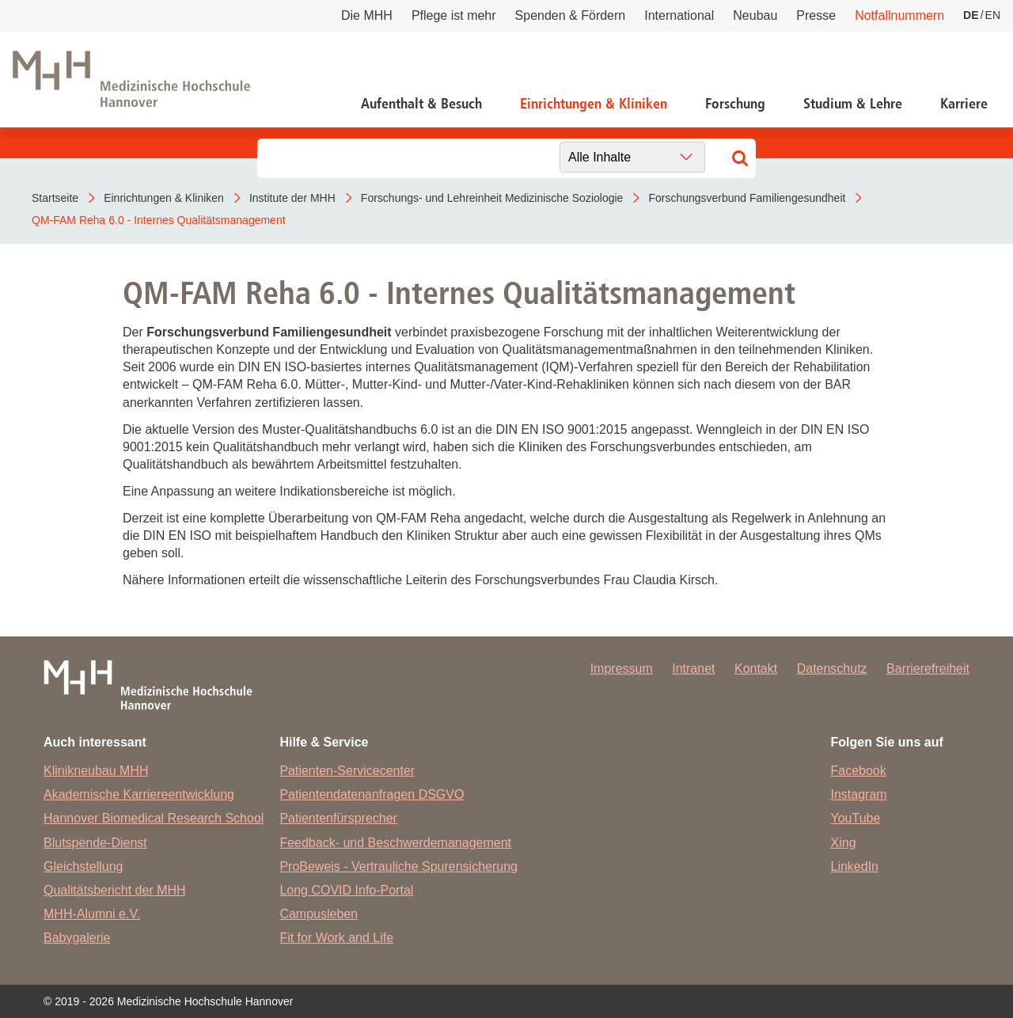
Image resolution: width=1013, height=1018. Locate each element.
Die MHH (367, 15)
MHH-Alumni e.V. (92, 914)
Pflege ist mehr (454, 15)
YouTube (856, 818)
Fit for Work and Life (336, 937)
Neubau (755, 15)
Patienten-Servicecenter (347, 770)
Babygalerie (77, 937)
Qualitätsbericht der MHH (115, 890)
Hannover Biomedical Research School (154, 818)
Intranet (693, 668)
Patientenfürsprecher (338, 818)
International (679, 15)
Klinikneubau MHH (96, 770)
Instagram (859, 794)
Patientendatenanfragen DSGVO (371, 794)
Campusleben (318, 914)
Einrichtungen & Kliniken (593, 103)
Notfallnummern (899, 15)
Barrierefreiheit (927, 668)
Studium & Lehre (852, 103)
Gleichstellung (83, 866)
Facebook (858, 770)
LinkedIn (855, 866)
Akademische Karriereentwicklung (139, 794)
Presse (816, 15)
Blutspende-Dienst (95, 842)
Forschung (735, 103)
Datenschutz (832, 668)
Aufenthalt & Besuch (421, 103)
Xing (843, 842)
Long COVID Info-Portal (346, 890)
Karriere (964, 103)
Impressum (621, 668)
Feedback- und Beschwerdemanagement (395, 842)
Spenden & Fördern (570, 15)
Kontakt (755, 668)
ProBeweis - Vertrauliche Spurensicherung (398, 866)
